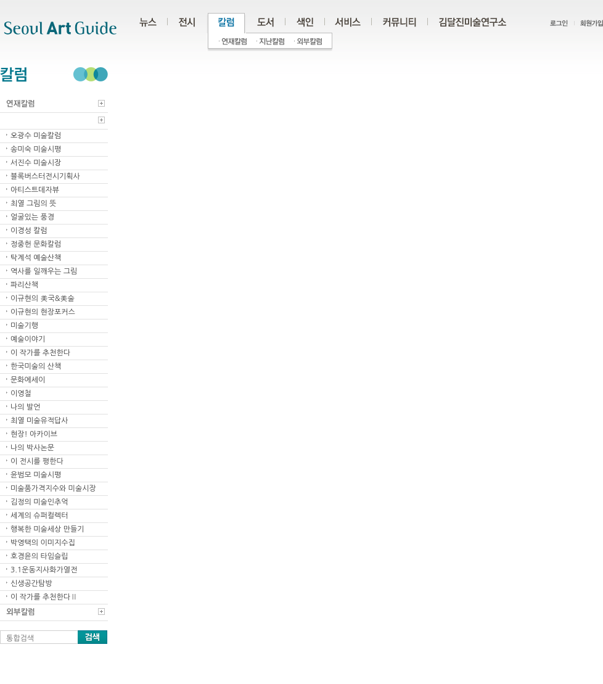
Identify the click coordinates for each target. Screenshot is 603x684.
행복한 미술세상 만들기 (47, 529)
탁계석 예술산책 (35, 258)
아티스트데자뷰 (34, 190)
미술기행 (24, 325)
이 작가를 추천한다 (40, 352)
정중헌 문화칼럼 (35, 244)
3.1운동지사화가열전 (43, 570)
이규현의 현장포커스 (42, 312)
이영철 (20, 393)
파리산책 (24, 285)
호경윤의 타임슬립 (39, 556)
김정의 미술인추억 (39, 502)
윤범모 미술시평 (35, 475)
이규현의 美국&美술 (42, 298)
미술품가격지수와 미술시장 (53, 488)
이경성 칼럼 (28, 230)
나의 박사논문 (32, 447)
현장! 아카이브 (33, 434)
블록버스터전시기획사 (45, 176)
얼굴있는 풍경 (32, 217)
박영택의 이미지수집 (42, 542)
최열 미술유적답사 (39, 420)
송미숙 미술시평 (35, 149)
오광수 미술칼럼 (35, 135)
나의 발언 (25, 407)
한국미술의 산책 (35, 366)
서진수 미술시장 (35, 163)
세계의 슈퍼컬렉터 (39, 515)
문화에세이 (27, 380)
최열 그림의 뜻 (33, 203)
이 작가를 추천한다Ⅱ (44, 597)
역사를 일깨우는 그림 (43, 271)
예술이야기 (27, 339)
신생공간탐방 (31, 583)
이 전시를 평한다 (37, 461)
